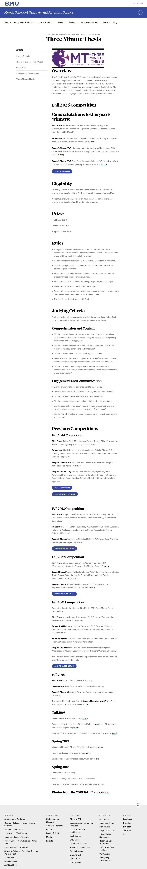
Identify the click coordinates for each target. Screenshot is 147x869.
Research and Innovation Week (29, 61)
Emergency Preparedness (105, 859)
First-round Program (65, 494)
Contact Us (104, 819)
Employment (75, 855)
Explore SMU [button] (138, 3)
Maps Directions (106, 823)
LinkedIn (127, 826)
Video (91, 141)
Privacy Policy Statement (105, 835)
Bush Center (75, 836)
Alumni (49, 829)
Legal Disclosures (107, 830)
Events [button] (61, 22)
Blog (115, 22)
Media (49, 837)
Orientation (21, 67)
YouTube (127, 830)
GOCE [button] (106, 22)
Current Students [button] (45, 22)
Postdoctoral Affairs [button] (89, 22)
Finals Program (62, 171)
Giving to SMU (76, 819)
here (87, 704)
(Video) (61, 154)
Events (83, 34)
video (106, 566)
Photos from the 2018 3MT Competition (80, 792)
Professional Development (27, 73)
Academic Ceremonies (80, 847)
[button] (138, 805)
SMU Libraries (10, 861)
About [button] (7, 22)
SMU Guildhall (10, 865)
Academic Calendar (78, 843)
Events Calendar (23, 56)
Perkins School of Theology (16, 847)
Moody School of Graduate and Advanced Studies (38, 12)
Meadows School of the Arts (16, 837)
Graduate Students (54, 825)
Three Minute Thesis (25, 79)
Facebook (127, 819)
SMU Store (74, 839)
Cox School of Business (14, 819)
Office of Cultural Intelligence (77, 830)
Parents (49, 840)
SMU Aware (104, 853)
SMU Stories (75, 862)
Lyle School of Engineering (15, 833)
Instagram (127, 823)
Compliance (104, 826)
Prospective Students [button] (23, 22)
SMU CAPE (9, 857)
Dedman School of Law (14, 829)
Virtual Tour (75, 858)
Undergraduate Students (52, 820)
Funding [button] (72, 22)
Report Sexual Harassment (105, 842)
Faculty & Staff (52, 833)
